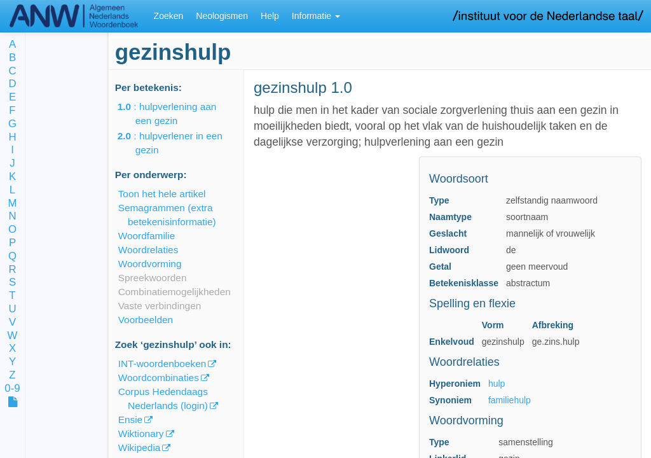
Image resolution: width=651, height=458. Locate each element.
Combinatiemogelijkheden (174, 291)
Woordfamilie (146, 235)
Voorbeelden (145, 319)
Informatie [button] (316, 16)
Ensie (130, 419)
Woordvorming (150, 263)
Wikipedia (139, 447)
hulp (496, 383)
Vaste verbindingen (160, 305)
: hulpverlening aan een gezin (176, 113)
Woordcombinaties (158, 377)
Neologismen (222, 16)
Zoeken (169, 16)
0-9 (12, 389)
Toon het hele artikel (162, 193)
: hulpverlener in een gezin (179, 142)
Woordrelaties (148, 249)
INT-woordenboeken (162, 363)
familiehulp (509, 400)
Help (270, 16)
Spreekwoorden (152, 277)
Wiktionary (141, 433)
